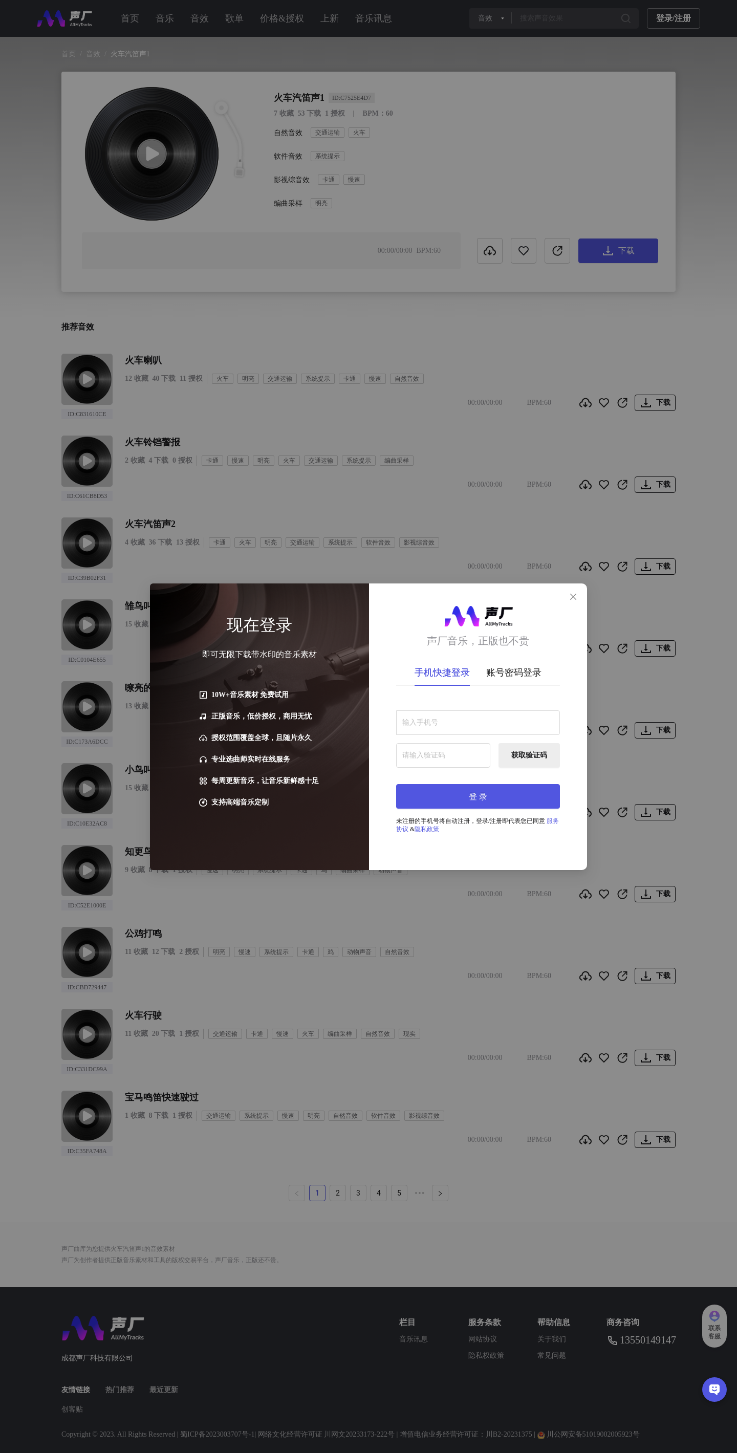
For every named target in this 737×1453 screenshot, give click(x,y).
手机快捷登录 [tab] (442, 672)
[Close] (573, 597)
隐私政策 (427, 829)
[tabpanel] (478, 767)
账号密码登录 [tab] (513, 672)
